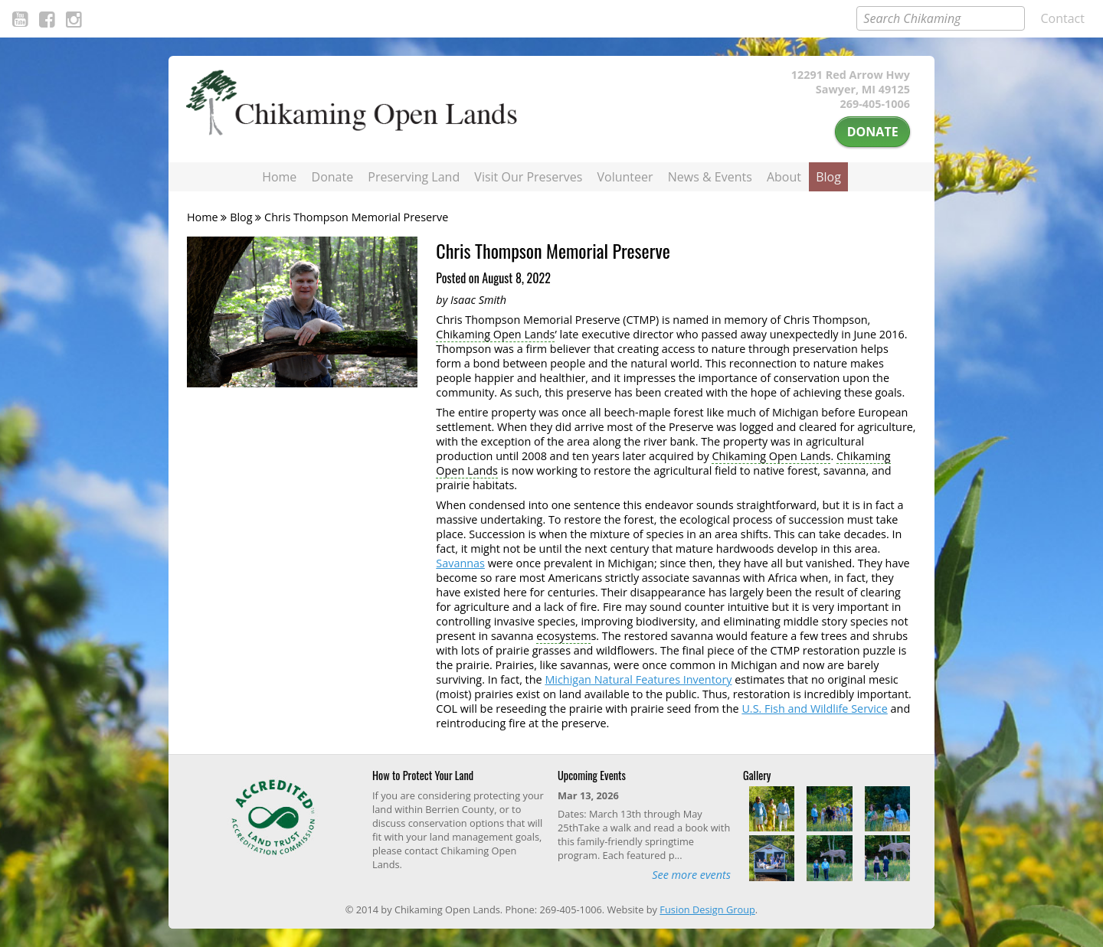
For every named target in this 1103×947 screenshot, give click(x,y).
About (784, 176)
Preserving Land (414, 176)
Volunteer (625, 176)
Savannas (460, 563)
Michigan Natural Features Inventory (638, 679)
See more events (691, 874)
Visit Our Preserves (528, 176)
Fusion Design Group (707, 909)
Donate (872, 131)
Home (279, 176)
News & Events (710, 176)
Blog (828, 176)
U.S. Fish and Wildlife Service (814, 708)
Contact (1063, 18)
